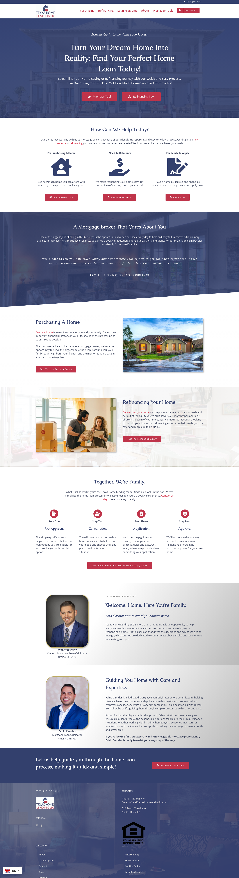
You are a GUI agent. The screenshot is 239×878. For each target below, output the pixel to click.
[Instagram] (37, 826)
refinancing (76, 143)
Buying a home (44, 332)
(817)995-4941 (139, 798)
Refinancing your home (136, 412)
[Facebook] (41, 826)
